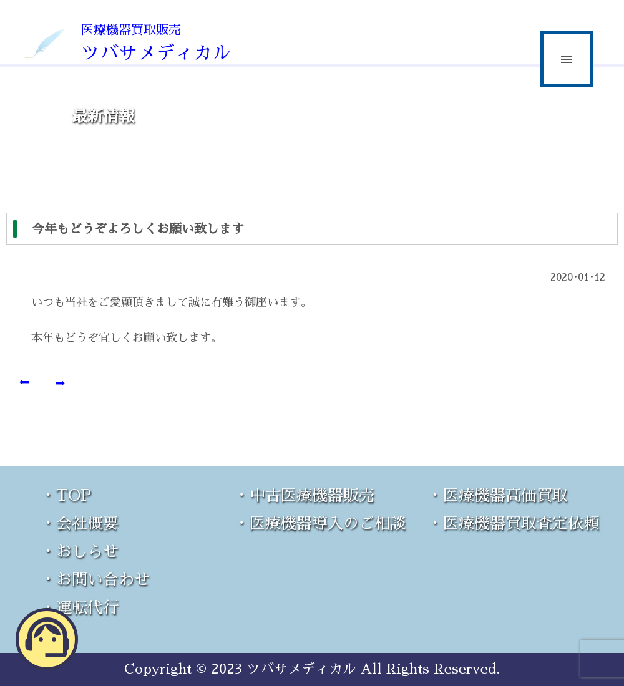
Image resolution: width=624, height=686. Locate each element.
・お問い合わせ (95, 579)
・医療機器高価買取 (497, 495)
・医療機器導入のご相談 (320, 523)
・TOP (66, 495)
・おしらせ (80, 551)
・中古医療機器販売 (304, 495)
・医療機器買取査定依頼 (513, 523)
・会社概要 (80, 523)
